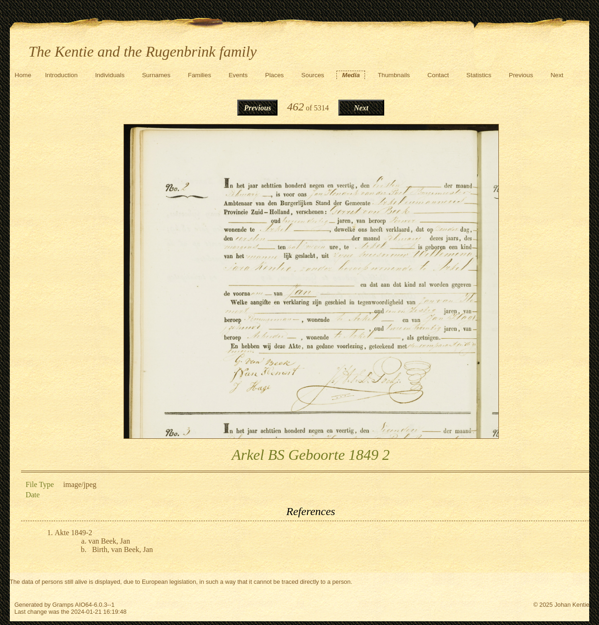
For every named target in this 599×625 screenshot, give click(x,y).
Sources (312, 75)
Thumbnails (394, 75)
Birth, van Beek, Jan (122, 549)
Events (238, 75)
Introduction (61, 75)
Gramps (63, 604)
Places (274, 75)
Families (200, 75)
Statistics (479, 75)
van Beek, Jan (109, 541)
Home (23, 75)
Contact (438, 75)
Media (351, 75)
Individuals (109, 75)
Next (556, 75)
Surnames (156, 75)
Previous (521, 75)
